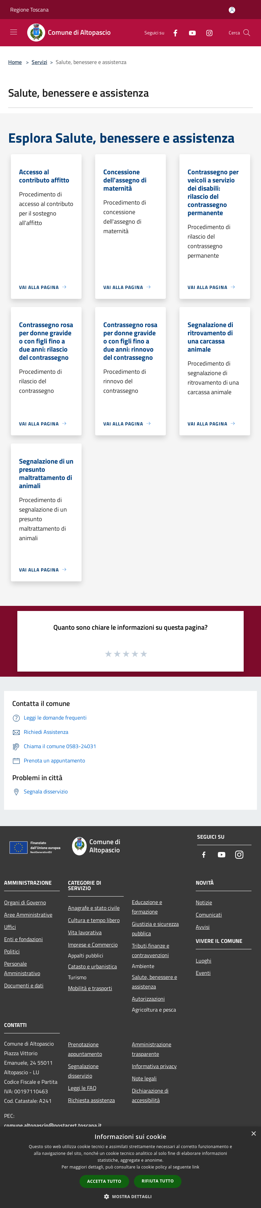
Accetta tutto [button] (104, 1181)
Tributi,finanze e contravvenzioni (150, 950)
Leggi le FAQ (82, 1088)
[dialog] (130, 1167)
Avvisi (203, 927)
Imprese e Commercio (93, 944)
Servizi (39, 62)
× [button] (253, 1134)
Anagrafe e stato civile (94, 908)
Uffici (10, 927)
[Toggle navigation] (14, 32)
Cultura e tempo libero (94, 920)
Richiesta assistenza (91, 1100)
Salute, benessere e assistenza (154, 981)
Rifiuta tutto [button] (158, 1181)
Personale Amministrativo (22, 968)
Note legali (144, 1078)
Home (15, 62)
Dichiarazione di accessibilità (150, 1095)
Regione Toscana (29, 9)
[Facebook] (172, 32)
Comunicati (209, 915)
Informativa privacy (154, 1066)
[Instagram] (206, 32)
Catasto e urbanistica (92, 966)
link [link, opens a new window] (195, 1167)
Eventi (203, 973)
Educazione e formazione (147, 907)
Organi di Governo (25, 902)
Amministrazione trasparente (151, 1049)
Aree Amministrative (28, 915)
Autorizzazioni (148, 999)
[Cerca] (247, 33)
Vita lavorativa (85, 932)
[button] (130, 1196)
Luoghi (203, 960)
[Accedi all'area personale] (232, 10)
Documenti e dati (24, 985)
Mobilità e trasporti (90, 988)
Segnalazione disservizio (83, 1071)
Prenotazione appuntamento (85, 1049)
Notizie (204, 902)
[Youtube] (189, 32)
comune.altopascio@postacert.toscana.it (53, 1125)
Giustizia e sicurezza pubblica (155, 928)
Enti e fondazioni (23, 939)
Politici (12, 951)
